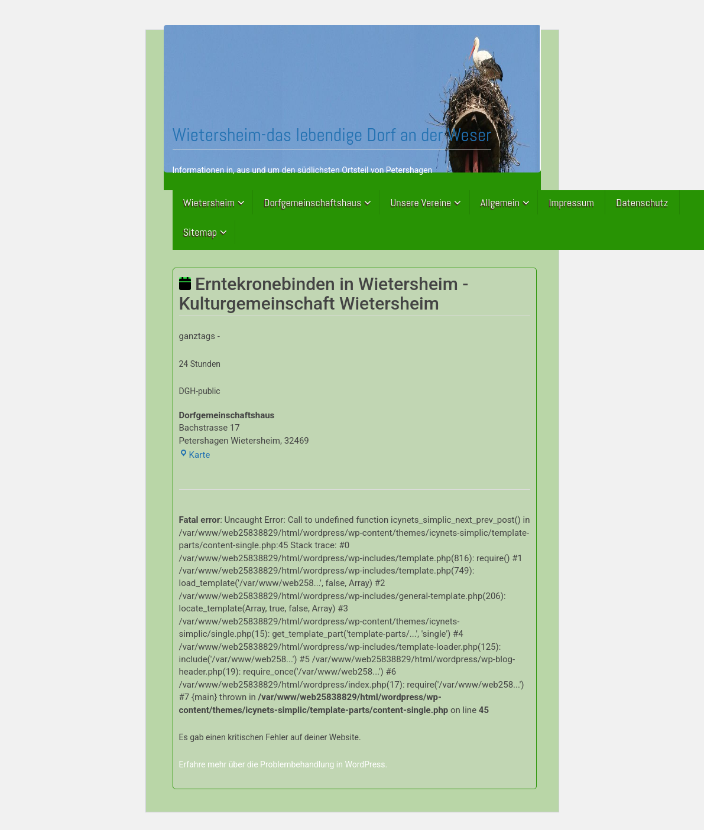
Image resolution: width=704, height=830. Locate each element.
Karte (194, 455)
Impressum (571, 202)
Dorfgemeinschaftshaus (313, 202)
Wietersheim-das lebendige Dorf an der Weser (332, 135)
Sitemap (200, 232)
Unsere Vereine (421, 202)
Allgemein (500, 202)
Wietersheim (209, 202)
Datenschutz (642, 202)
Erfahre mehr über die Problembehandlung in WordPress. (283, 764)
